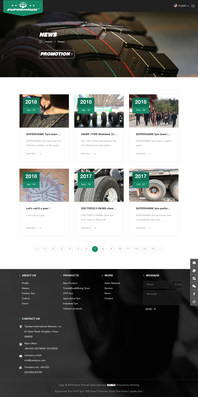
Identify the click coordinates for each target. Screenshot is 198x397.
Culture (26, 299)
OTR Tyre (68, 293)
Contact (109, 299)
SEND (149, 309)
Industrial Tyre (70, 304)
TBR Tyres (90, 391)
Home (48, 42)
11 (128, 249)
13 (144, 249)
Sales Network (112, 283)
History (25, 288)
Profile (25, 283)
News (61, 42)
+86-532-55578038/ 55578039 (41, 349)
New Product (70, 283)
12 (136, 249)
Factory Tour (28, 293)
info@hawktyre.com (34, 360)
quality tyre (136, 391)
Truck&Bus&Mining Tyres (76, 288)
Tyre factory (122, 391)
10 (119, 249)
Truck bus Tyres (106, 391)
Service (109, 288)
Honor (25, 304)
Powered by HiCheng (127, 385)
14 (153, 249)
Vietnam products (72, 309)
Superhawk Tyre (63, 391)
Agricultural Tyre (71, 299)
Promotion (55, 54)
